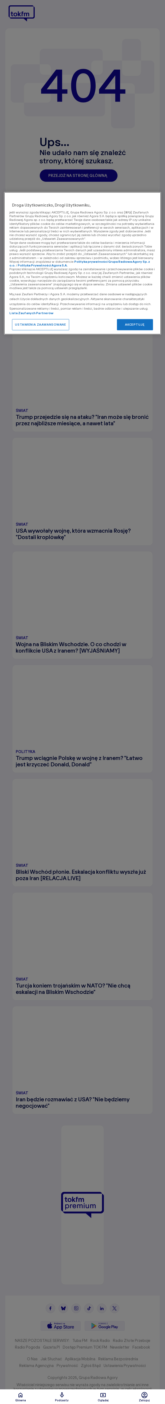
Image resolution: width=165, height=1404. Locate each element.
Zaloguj (144, 1397)
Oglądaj (103, 1397)
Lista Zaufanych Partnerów (31, 313)
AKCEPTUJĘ (134, 324)
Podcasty (62, 1397)
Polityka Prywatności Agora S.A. (43, 265)
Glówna (20, 1397)
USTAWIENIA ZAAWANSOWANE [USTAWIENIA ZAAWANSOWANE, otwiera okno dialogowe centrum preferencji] (40, 324)
